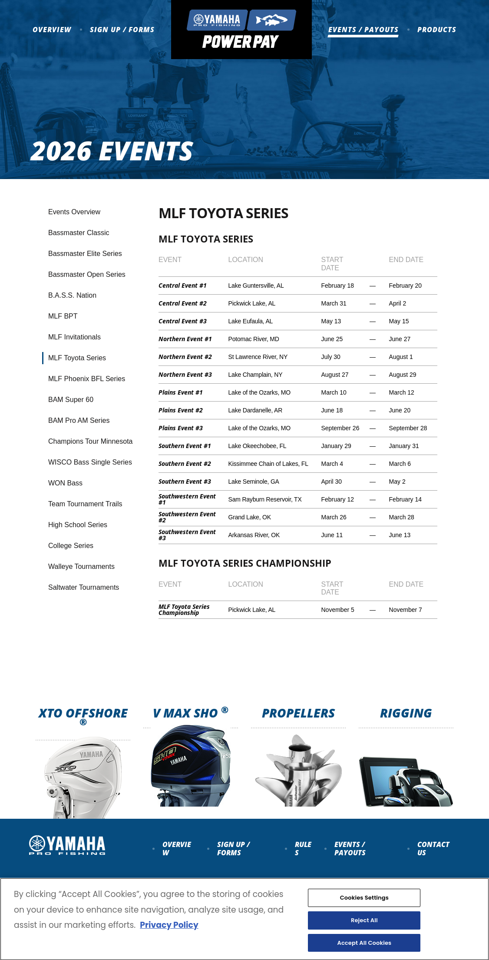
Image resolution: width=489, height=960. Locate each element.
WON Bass (65, 483)
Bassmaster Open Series (87, 274)
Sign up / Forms (122, 29)
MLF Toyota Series (77, 358)
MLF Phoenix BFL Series (86, 378)
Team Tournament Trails (85, 504)
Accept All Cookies (364, 950)
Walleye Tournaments (81, 566)
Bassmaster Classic (78, 232)
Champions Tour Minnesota (90, 441)
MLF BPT (63, 316)
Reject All (364, 927)
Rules (303, 848)
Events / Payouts (363, 29)
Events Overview (74, 212)
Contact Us (433, 848)
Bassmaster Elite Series (85, 253)
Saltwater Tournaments (83, 587)
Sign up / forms (233, 848)
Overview (52, 29)
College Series (70, 545)
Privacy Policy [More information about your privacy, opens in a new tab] (169, 932)
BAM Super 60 (70, 399)
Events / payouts (350, 848)
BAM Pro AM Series (78, 420)
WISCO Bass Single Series (90, 462)
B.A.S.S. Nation (72, 295)
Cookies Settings (364, 905)
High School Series (77, 524)
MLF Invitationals (74, 337)
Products (436, 29)
